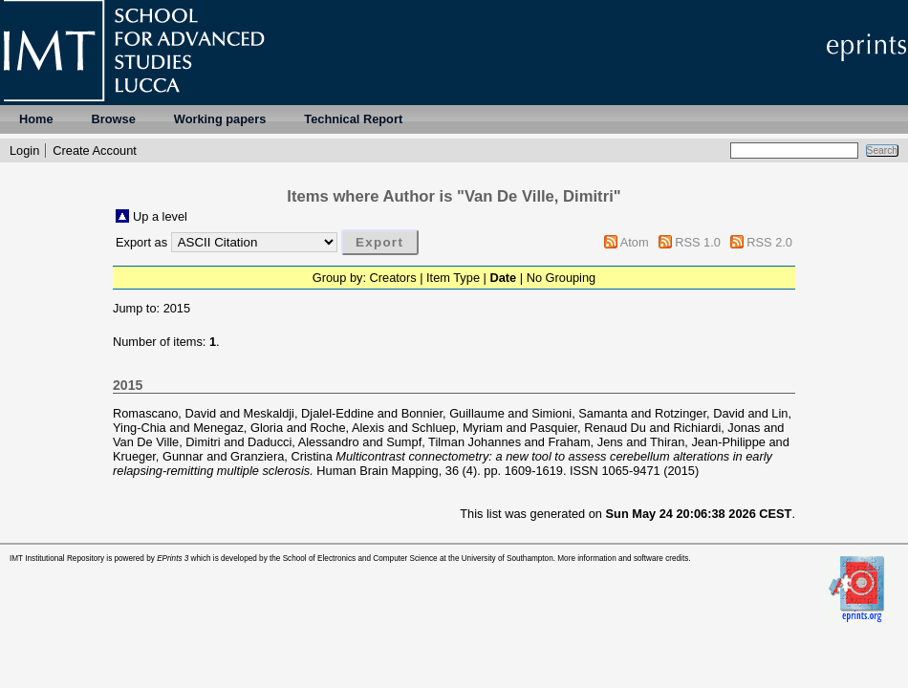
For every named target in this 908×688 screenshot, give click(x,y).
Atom (634, 242)
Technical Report (353, 119)
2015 (176, 308)
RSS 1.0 (698, 242)
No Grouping (561, 277)
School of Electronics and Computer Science (360, 558)
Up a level (160, 216)
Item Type (453, 277)
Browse (114, 119)
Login (24, 150)
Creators (393, 277)
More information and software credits (622, 558)
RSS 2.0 (769, 242)
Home (36, 119)
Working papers (220, 119)
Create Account (95, 150)
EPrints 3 (172, 558)
